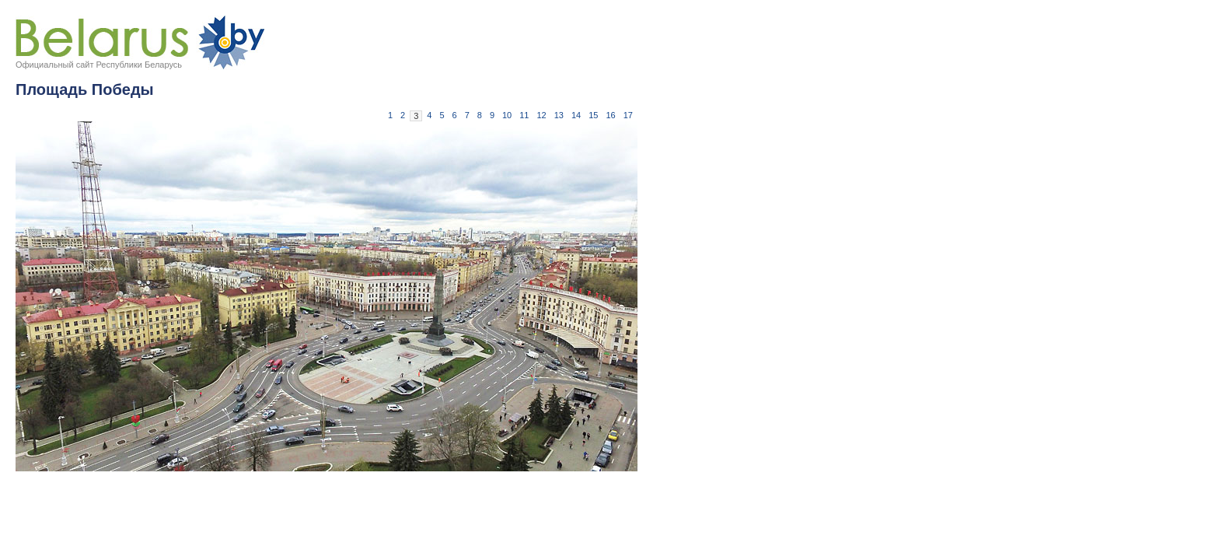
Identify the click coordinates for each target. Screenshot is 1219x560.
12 (542, 115)
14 (576, 115)
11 (524, 115)
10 (507, 115)
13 (559, 115)
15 (593, 115)
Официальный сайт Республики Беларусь (99, 64)
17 (628, 115)
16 (611, 115)
